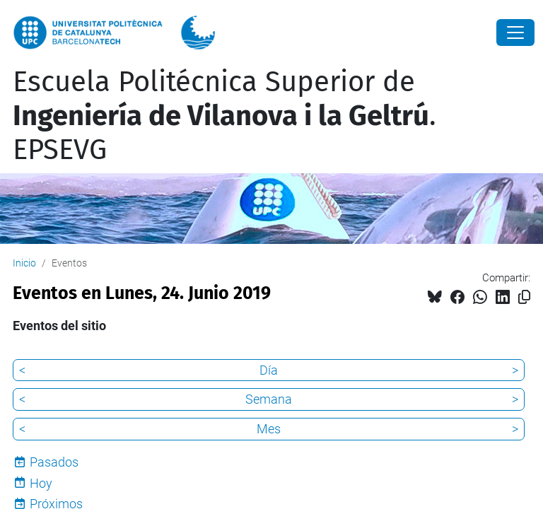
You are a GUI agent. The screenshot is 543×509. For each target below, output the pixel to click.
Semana (268, 399)
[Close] (515, 32)
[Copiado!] (524, 297)
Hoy (41, 483)
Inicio (24, 263)
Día (268, 370)
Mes (269, 428)
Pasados (54, 462)
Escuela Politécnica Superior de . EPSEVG (224, 116)
